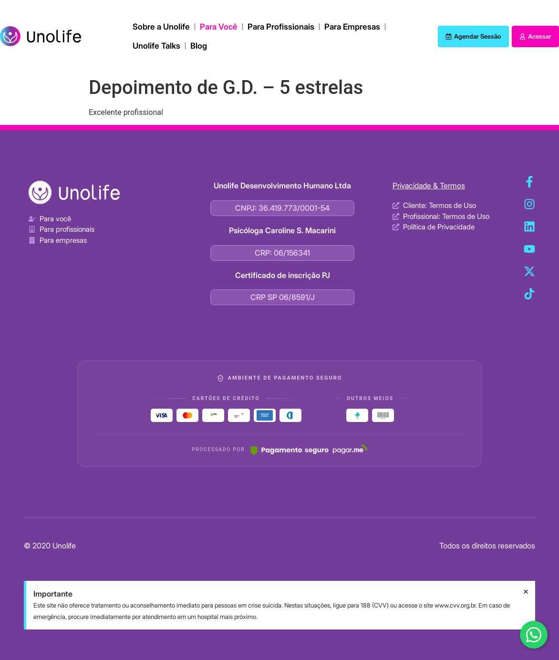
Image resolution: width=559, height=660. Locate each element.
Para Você (219, 26)
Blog (198, 46)
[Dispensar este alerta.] (525, 592)
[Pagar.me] (308, 449)
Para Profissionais (281, 26)
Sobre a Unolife (161, 26)
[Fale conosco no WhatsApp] (534, 635)
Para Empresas (352, 26)
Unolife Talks (156, 46)
